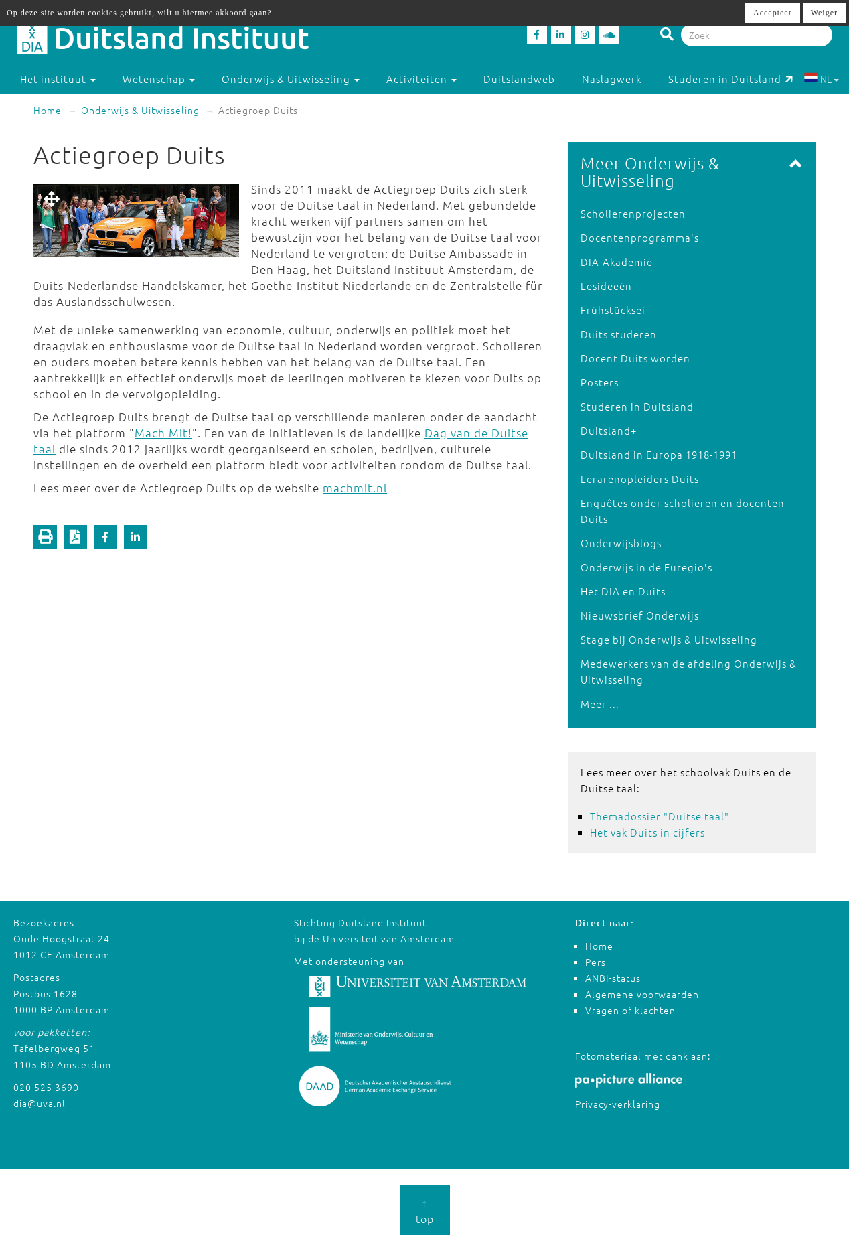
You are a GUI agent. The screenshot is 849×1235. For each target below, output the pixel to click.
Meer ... (600, 704)
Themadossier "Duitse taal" (659, 816)
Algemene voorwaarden (642, 994)
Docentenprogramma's (640, 237)
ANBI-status (613, 978)
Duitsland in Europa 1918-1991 (659, 454)
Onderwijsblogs (621, 543)
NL (821, 79)
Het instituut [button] (58, 79)
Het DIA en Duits (623, 591)
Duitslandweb (519, 79)
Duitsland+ (609, 430)
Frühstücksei (613, 310)
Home (47, 110)
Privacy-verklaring (617, 1103)
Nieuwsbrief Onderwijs (640, 615)
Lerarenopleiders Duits (640, 478)
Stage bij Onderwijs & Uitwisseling (669, 639)
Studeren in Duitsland (730, 79)
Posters (600, 382)
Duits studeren (619, 334)
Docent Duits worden (635, 358)
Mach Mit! (163, 432)
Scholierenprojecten (633, 213)
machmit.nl (355, 487)
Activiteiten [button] (421, 79)
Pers (595, 961)
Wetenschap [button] (159, 79)
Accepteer (772, 12)
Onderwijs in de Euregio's (646, 567)
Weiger (824, 12)
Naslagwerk (611, 79)
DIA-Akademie (617, 262)
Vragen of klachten (630, 1010)
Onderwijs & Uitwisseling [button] (291, 79)
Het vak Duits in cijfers (647, 832)
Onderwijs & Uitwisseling (140, 110)
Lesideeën (606, 286)
